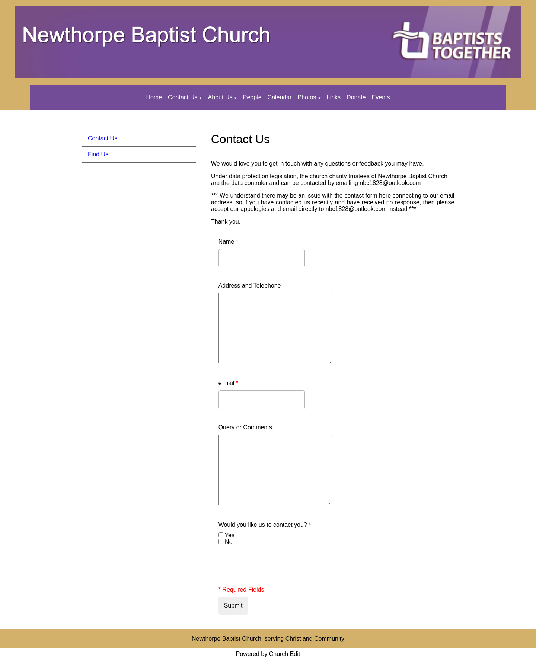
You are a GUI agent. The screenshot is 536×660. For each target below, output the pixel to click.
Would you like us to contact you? (264, 525)
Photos (307, 97)
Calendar (280, 97)
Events (381, 97)
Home (154, 97)
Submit (233, 605)
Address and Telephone (249, 285)
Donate (356, 97)
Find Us (98, 154)
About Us (220, 97)
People (252, 97)
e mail (228, 383)
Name (228, 241)
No (228, 542)
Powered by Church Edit (268, 654)
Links (334, 97)
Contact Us (182, 97)
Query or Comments (245, 427)
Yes (229, 535)
